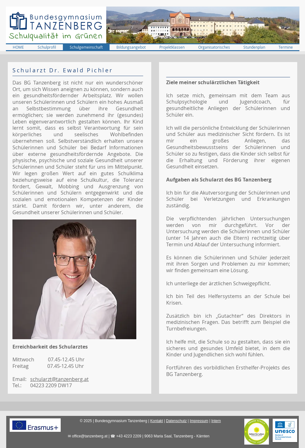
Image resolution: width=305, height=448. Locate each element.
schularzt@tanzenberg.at (59, 379)
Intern (216, 421)
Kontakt (156, 421)
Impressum (199, 421)
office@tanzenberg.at (89, 436)
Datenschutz (176, 421)
